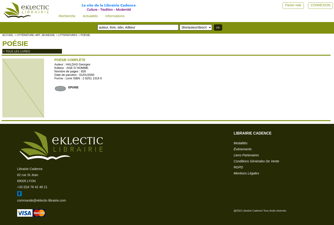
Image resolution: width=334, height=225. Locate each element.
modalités (240, 143)
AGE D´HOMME (78, 68)
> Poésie (84, 35)
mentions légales (246, 173)
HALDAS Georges (78, 64)
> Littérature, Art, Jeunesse (35, 35)
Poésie (15, 43)
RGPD (238, 167)
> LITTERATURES (66, 35)
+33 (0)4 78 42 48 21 (32, 187)
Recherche (67, 16)
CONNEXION (320, 5)
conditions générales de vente (256, 161)
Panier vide (293, 5)
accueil (7, 35)
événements (243, 149)
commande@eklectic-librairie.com (41, 200)
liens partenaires (246, 155)
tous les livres (18, 51)
